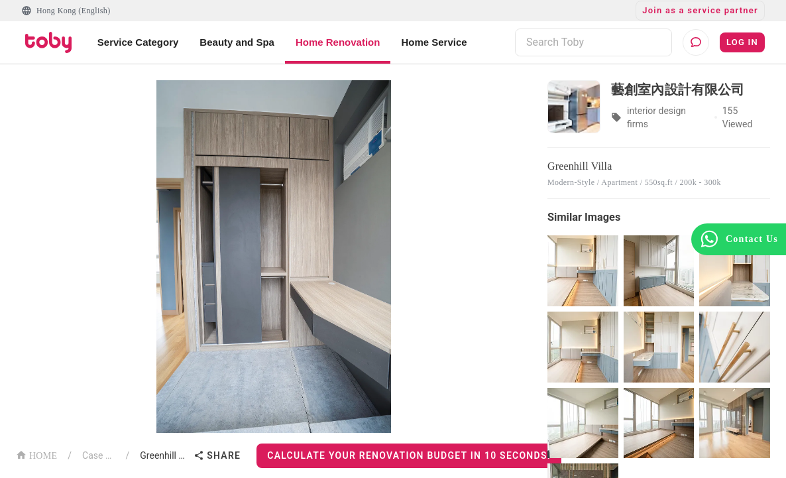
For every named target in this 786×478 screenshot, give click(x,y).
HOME (36, 454)
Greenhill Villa (164, 455)
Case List (98, 455)
